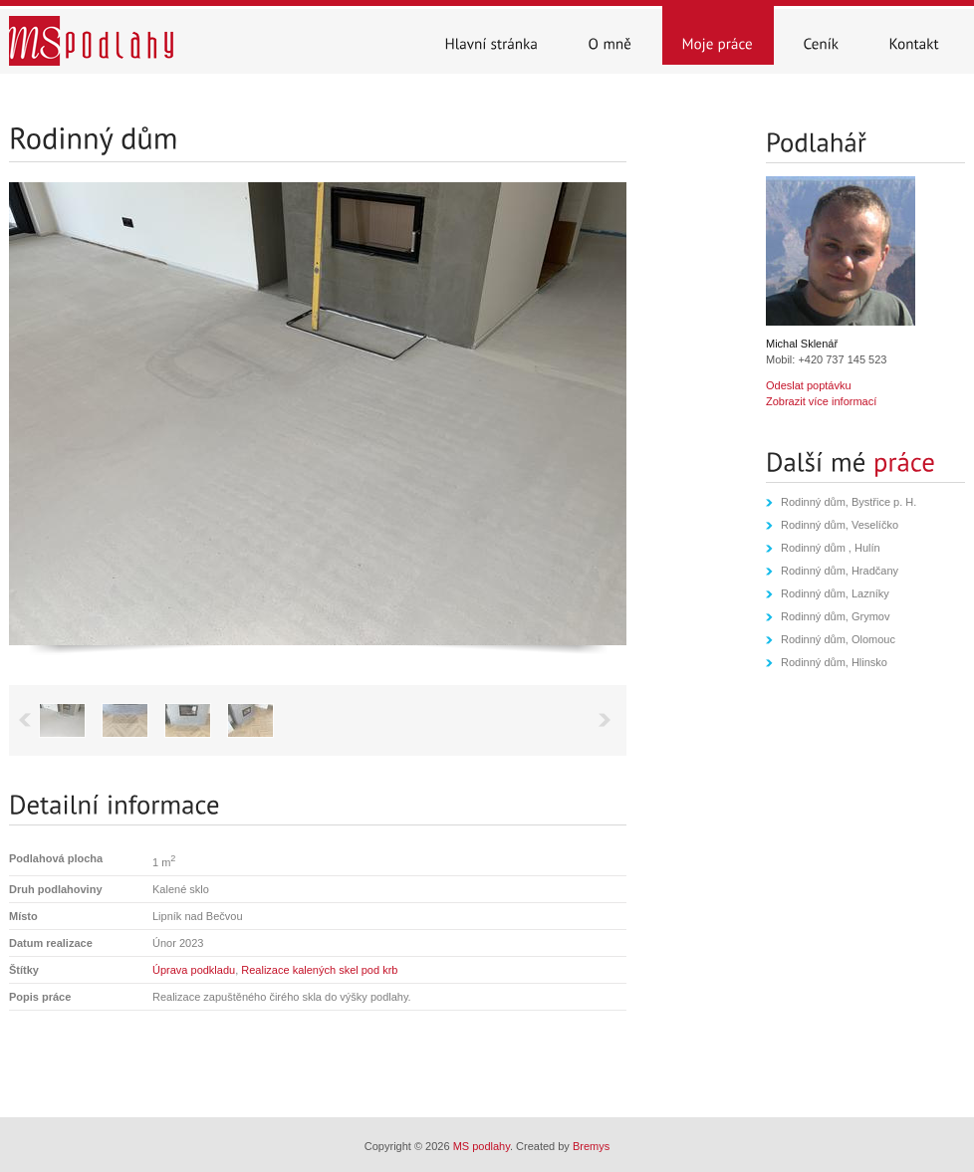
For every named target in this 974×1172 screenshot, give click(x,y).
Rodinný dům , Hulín (830, 548)
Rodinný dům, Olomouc (838, 639)
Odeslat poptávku (809, 385)
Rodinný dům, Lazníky (835, 593)
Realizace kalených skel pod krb (319, 970)
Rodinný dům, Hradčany (839, 571)
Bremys (591, 1146)
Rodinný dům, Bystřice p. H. (848, 502)
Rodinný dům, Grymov (835, 616)
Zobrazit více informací (821, 401)
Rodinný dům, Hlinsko (834, 662)
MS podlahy (481, 1146)
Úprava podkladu (193, 970)
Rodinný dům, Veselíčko (839, 525)
